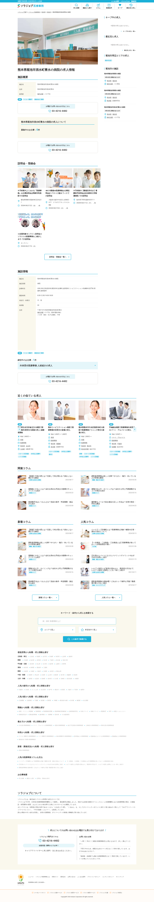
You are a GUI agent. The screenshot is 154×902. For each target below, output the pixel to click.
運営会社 (63, 877)
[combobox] (78, 621)
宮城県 (50, 656)
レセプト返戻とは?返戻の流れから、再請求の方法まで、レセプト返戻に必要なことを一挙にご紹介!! (113, 569)
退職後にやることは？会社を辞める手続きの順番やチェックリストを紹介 (50, 490)
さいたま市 (34, 690)
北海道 (31, 656)
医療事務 (23, 443)
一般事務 (49, 715)
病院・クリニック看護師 (25, 711)
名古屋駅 (85, 700)
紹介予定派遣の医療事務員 (74, 725)
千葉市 (75, 690)
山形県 (63, 656)
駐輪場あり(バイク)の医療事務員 (100, 736)
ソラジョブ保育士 (117, 892)
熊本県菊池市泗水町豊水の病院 (114, 107)
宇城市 (119, 444)
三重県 (44, 667)
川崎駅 (54, 700)
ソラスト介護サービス (55, 892)
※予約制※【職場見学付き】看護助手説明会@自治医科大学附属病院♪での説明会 (85, 193)
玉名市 (28, 446)
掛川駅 (71, 700)
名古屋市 (42, 690)
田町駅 (48, 700)
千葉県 (51, 660)
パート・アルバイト (118, 437)
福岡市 (81, 690)
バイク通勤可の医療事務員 (45, 736)
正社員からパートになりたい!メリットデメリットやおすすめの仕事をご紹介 (113, 556)
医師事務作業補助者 (60, 711)
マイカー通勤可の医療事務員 (27, 736)
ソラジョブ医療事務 (34, 12)
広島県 (42, 675)
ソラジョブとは (125, 1)
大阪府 (38, 671)
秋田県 (57, 656)
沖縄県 (76, 679)
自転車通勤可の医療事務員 (63, 736)
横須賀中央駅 (63, 700)
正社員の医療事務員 (24, 725)
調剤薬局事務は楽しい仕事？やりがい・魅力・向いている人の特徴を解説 (113, 477)
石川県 (44, 664)
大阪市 (69, 690)
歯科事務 (41, 715)
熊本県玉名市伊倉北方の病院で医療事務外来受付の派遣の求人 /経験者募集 (31, 430)
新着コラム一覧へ (48, 597)
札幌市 (20, 690)
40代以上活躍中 (35, 454)
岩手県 (44, 656)
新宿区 (62, 690)
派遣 (21, 440)
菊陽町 (58, 444)
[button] (58, 365)
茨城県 (25, 660)
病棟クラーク (94, 711)
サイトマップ (120, 877)
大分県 (55, 679)
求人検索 (21, 778)
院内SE (56, 715)
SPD (109, 711)
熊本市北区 (108, 60)
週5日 (50, 454)
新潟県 (31, 664)
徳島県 (55, 675)
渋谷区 (26, 690)
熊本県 (43, 12)
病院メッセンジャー (119, 711)
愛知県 (38, 667)
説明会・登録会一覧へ (59, 256)
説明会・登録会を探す (43, 778)
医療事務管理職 (47, 711)
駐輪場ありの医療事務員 (118, 736)
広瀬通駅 (21, 700)
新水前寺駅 (85, 449)
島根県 (29, 675)
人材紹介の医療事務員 (91, 725)
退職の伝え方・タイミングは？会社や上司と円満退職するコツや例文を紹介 (113, 490)
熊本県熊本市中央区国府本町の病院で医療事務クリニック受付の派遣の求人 (91, 430)
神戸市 (49, 690)
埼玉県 (44, 660)
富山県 (37, 664)
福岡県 (29, 679)
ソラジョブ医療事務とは (43, 877)
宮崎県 (61, 679)
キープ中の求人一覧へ (128, 31)
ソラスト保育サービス (72, 892)
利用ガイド (55, 877)
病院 (20, 99)
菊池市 (49, 12)
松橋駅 (114, 447)
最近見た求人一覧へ (129, 50)
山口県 (49, 675)
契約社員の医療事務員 (107, 725)
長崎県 (42, 679)
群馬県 (38, 660)
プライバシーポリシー (93, 877)
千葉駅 (35, 700)
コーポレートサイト (40, 892)
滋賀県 (25, 671)
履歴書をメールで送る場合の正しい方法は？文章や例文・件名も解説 (113, 503)
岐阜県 (25, 667)
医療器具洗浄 (22, 715)
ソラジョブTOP (22, 12)
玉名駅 (22, 449)
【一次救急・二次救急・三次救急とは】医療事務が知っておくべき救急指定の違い (113, 543)
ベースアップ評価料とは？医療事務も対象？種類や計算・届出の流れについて (113, 530)
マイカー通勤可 (27, 99)
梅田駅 (78, 700)
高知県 (74, 675)
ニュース (30, 877)
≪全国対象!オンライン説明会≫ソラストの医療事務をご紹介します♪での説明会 (30, 236)
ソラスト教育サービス (89, 892)
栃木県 (31, 660)
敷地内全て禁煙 (39, 99)
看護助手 (103, 711)
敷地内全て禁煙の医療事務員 (27, 739)
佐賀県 (36, 679)
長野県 (63, 664)
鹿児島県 (69, 679)
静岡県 (31, 667)
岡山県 (36, 675)
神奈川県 (64, 660)
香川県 (61, 675)
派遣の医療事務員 (59, 725)
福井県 (50, 664)
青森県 (37, 656)
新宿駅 (42, 700)
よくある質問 (115, 1)
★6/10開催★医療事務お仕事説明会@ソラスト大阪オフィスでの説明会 (57, 193)
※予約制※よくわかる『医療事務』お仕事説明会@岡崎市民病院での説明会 (30, 193)
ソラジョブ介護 (103, 892)
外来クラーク (83, 711)
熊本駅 (109, 101)
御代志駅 (40, 94)
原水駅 (53, 447)
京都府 (31, 671)
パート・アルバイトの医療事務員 (42, 725)
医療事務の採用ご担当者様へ (36, 882)
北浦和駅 (28, 700)
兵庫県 (44, 671)
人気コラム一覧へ (111, 597)
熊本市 (89, 446)
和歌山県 (58, 671)
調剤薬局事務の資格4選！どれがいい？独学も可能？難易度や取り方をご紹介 (113, 582)
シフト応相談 (22, 456)
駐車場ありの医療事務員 (80, 736)
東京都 (57, 660)
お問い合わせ (71, 877)
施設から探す (29, 778)
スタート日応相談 (24, 454)
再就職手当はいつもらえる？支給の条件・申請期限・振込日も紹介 (50, 503)
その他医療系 (64, 715)
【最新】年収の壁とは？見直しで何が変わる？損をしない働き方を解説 (50, 477)
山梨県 (57, 664)
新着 (80, 454)
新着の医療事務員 (23, 750)
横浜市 (56, 690)
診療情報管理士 (73, 711)
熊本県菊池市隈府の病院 (112, 74)
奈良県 (51, 671)
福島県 (69, 656)
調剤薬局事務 (32, 715)
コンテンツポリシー (108, 877)
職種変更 (133, 1)
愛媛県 (68, 675)
